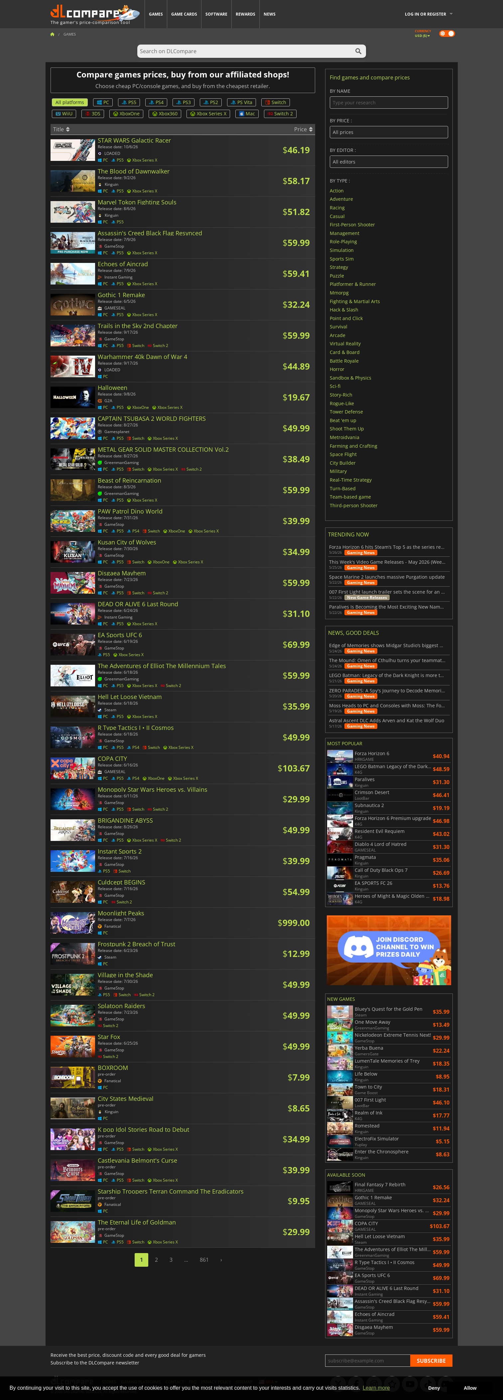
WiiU (64, 113)
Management (344, 233)
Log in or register (425, 14)
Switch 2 (280, 113)
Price (303, 129)
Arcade (337, 335)
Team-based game (350, 497)
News (270, 14)
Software (216, 14)
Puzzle (337, 275)
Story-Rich (341, 395)
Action (337, 190)
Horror (337, 369)
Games (156, 14)
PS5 (129, 102)
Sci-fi (335, 386)
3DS (92, 113)
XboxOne (126, 113)
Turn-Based (343, 488)
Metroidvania (344, 437)
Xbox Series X (208, 113)
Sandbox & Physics (350, 377)
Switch (275, 102)
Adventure (341, 199)
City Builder (343, 462)
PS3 (183, 102)
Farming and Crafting (353, 445)
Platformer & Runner (353, 284)
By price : (389, 128)
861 (204, 1259)
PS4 (156, 102)
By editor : (389, 158)
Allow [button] (470, 1388)
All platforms (70, 102)
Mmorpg (339, 293)
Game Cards (184, 14)
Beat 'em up (343, 420)
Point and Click (346, 318)
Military (338, 471)
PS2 (210, 102)
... (186, 1259)
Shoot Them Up (347, 428)
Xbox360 (165, 113)
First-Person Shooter (352, 224)
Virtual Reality (345, 343)
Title (61, 129)
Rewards (245, 14)
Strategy (339, 267)
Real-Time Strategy (351, 480)
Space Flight (343, 454)
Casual (337, 216)
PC (103, 102)
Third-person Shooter (354, 505)
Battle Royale (344, 360)
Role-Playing (343, 241)
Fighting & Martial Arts (355, 301)
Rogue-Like (342, 403)
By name (389, 98)
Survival (338, 326)
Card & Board (345, 352)
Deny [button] (434, 1388)
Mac (247, 113)
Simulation (342, 250)
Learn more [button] (376, 1388)
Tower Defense (346, 411)
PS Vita (241, 102)
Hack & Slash (344, 309)
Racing (337, 207)
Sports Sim (342, 258)
